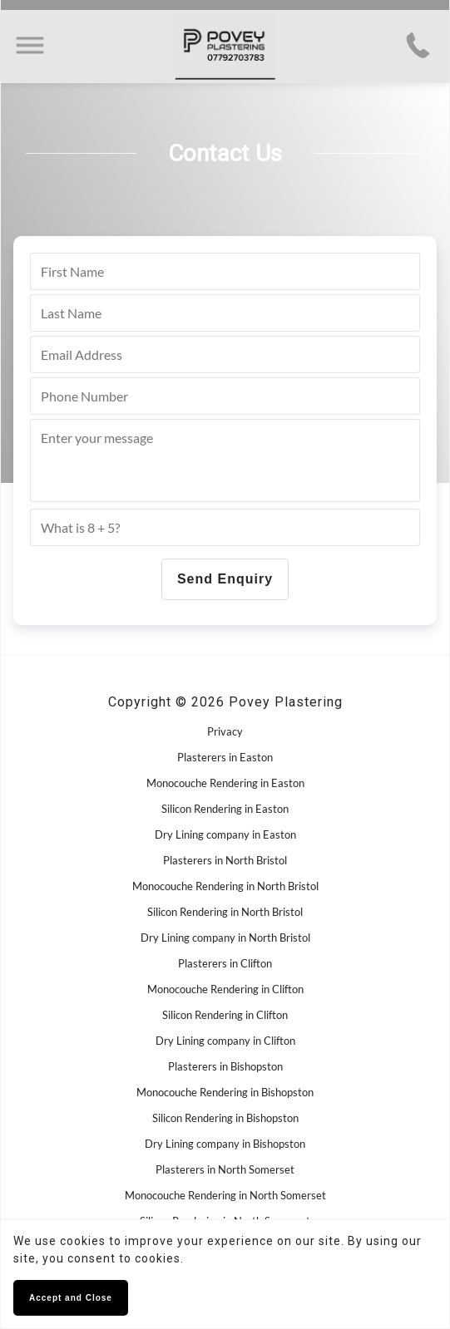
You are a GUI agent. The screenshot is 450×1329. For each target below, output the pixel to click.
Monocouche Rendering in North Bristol (225, 886)
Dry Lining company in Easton (225, 834)
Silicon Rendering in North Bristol (225, 911)
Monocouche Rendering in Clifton (225, 989)
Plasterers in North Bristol (225, 860)
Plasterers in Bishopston (225, 1066)
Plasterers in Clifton (225, 963)
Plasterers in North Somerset (225, 1169)
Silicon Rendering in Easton (225, 808)
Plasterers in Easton (225, 757)
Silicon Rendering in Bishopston (225, 1118)
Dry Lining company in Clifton (225, 1040)
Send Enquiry (225, 579)
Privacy (225, 731)
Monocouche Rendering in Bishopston (225, 1092)
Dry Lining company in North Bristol (225, 937)
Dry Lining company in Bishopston (225, 1143)
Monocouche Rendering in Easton (225, 783)
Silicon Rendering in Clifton (225, 1014)
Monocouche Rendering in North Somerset (225, 1195)
